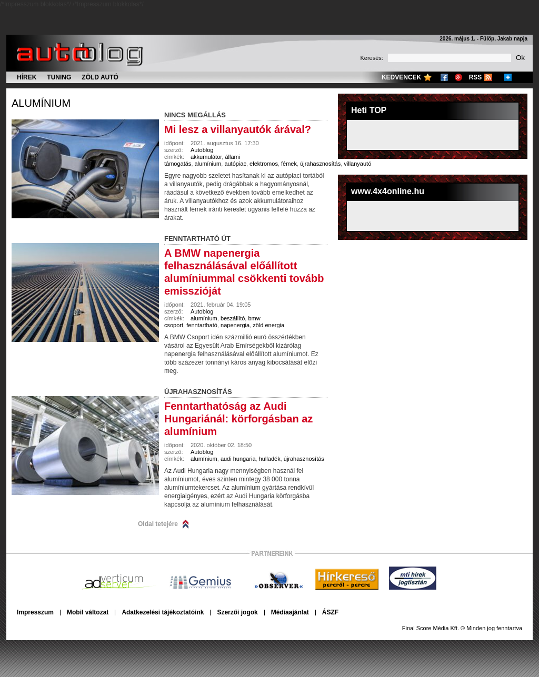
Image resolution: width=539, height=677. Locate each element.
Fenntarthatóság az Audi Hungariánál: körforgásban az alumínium (238, 418)
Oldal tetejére (158, 524)
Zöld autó (100, 77)
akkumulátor (206, 157)
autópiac (235, 163)
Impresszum (35, 612)
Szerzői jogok (237, 612)
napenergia (235, 325)
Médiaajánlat (290, 612)
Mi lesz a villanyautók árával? (237, 129)
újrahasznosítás (320, 163)
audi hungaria (238, 459)
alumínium (41, 103)
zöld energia (268, 325)
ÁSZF (330, 612)
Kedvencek (401, 77)
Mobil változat (87, 612)
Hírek (26, 77)
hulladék (270, 459)
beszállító (233, 318)
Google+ (458, 77)
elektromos (263, 163)
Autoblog (202, 150)
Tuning (59, 77)
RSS (475, 77)
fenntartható (201, 325)
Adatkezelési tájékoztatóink (163, 612)
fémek (289, 163)
